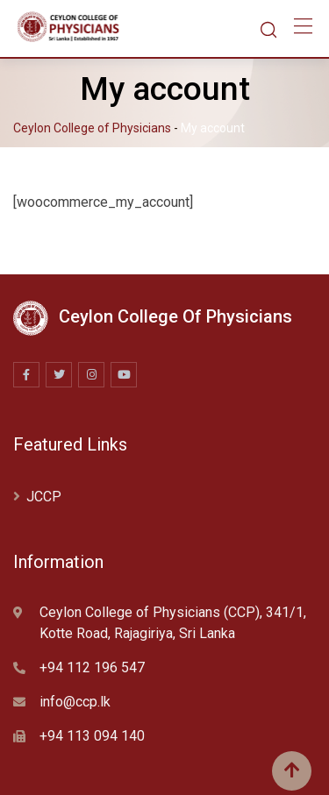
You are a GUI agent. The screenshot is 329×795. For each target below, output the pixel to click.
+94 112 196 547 (92, 667)
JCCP (43, 496)
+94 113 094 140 (92, 736)
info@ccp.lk (75, 701)
